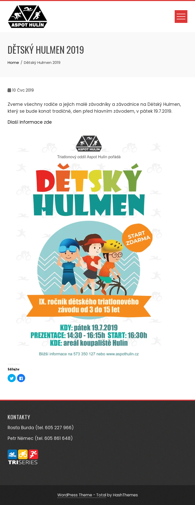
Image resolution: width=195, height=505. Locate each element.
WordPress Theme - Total (81, 495)
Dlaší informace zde (30, 122)
